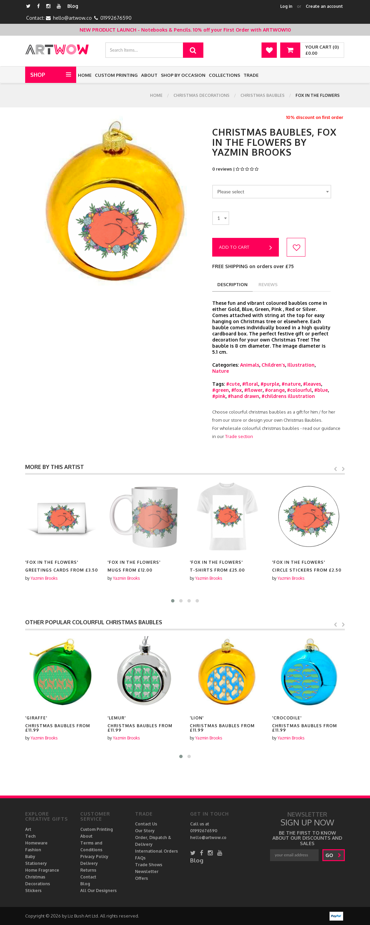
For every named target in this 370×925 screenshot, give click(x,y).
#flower (253, 390)
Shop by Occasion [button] (183, 75)
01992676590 (116, 18)
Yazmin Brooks (44, 578)
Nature (220, 371)
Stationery (36, 863)
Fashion (33, 849)
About (149, 75)
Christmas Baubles (262, 95)
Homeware (36, 842)
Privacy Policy (94, 856)
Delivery (89, 863)
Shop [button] (37, 74)
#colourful (299, 390)
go (333, 855)
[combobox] (271, 191)
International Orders (156, 851)
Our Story (145, 830)
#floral (250, 384)
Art (28, 829)
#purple (269, 384)
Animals (249, 365)
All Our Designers (98, 890)
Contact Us (146, 823)
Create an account (324, 6)
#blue (321, 390)
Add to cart (245, 247)
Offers (141, 878)
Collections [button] (224, 75)
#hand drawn (243, 396)
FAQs (140, 857)
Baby (30, 856)
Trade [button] (250, 75)
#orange (275, 390)
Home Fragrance (42, 870)
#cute (233, 384)
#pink (218, 396)
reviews (268, 284)
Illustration (301, 365)
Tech (30, 836)
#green (220, 390)
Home (84, 75)
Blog (72, 6)
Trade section (239, 436)
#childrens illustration (288, 396)
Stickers (33, 890)
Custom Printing (116, 75)
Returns (88, 870)
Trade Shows (148, 864)
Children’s (273, 365)
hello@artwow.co (72, 18)
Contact (88, 876)
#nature (291, 384)
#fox (236, 390)
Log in (286, 6)
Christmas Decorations (201, 95)
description (232, 284)
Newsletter (146, 871)
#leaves (312, 384)
